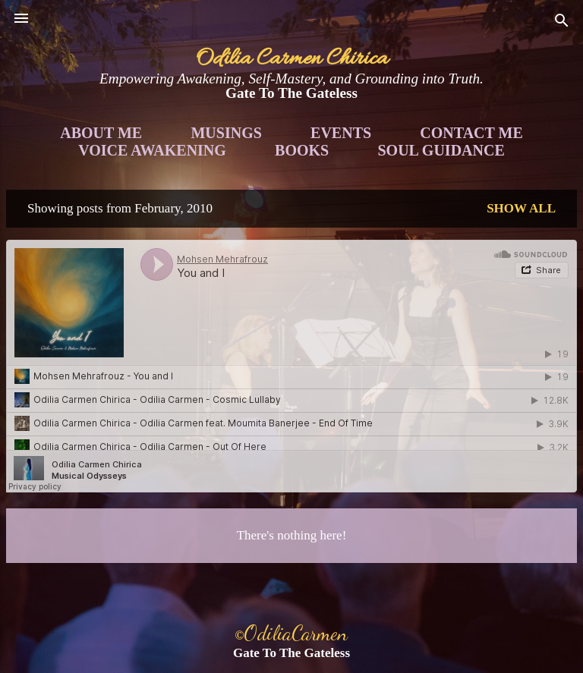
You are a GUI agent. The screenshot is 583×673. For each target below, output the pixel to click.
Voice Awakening (152, 150)
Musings (226, 132)
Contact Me (471, 132)
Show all (521, 208)
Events (340, 132)
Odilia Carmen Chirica (292, 59)
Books (302, 150)
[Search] (562, 23)
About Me (101, 132)
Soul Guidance (441, 150)
